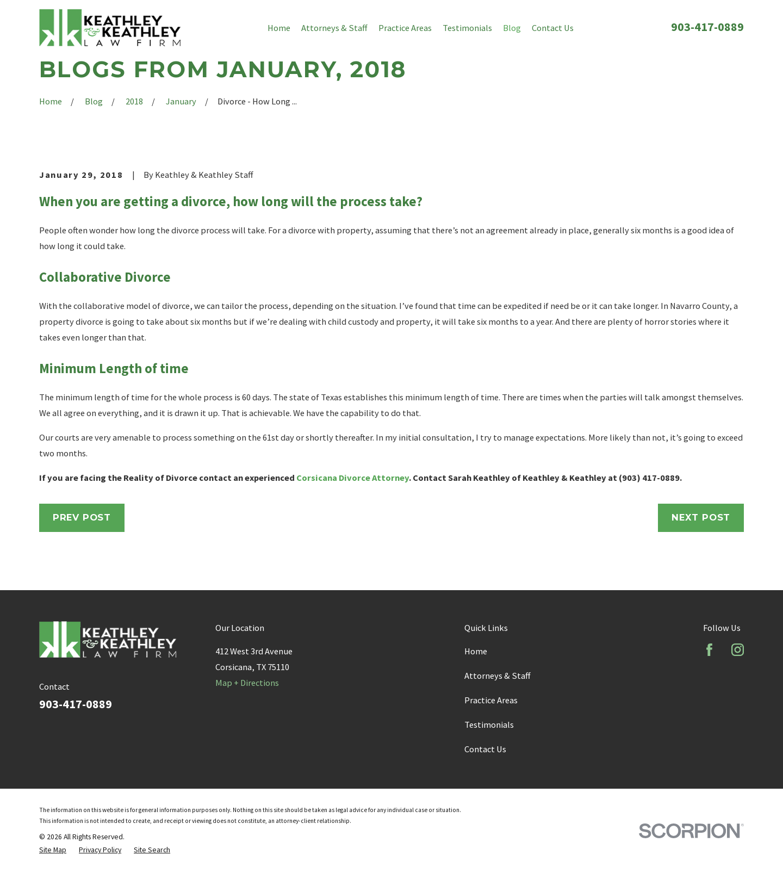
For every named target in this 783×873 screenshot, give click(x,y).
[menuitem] (52, 850)
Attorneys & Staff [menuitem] (334, 27)
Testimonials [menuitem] (467, 27)
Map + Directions (247, 682)
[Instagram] (737, 649)
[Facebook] (709, 649)
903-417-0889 (707, 26)
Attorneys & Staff (497, 675)
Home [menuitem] (279, 27)
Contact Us (485, 749)
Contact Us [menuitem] (553, 27)
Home (475, 651)
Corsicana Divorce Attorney (352, 477)
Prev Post (82, 517)
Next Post (701, 517)
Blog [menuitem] (512, 27)
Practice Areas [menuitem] (405, 27)
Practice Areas (491, 700)
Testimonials (489, 724)
